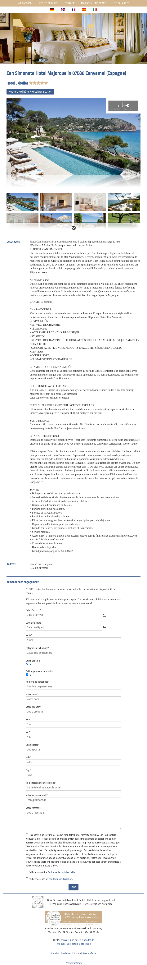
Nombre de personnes (37, 681)
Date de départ (34, 622)
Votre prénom (33, 706)
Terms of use (89, 953)
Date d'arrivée (33, 610)
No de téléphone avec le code (41, 782)
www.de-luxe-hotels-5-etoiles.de (77, 940)
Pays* (28, 770)
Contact (69, 3)
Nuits (29, 635)
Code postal (32, 744)
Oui (30, 664)
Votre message (33, 807)
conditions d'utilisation (60, 879)
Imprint (55, 953)
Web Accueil (25, 3)
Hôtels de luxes (48, 3)
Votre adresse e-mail (37, 795)
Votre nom (32, 694)
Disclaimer (66, 953)
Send (73, 887)
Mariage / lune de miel (94, 3)
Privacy (77, 953)
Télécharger (121, 3)
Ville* (28, 757)
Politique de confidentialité (61, 872)
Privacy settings (73, 963)
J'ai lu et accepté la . (52, 872)
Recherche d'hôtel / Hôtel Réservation (30, 91)
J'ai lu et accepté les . (51, 879)
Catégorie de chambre (37, 648)
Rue (28, 719)
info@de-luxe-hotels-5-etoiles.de (73, 943)
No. (28, 732)
